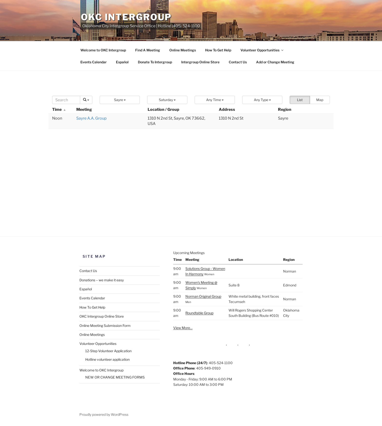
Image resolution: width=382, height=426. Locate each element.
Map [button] (319, 100)
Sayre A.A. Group (91, 118)
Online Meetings (182, 50)
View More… (182, 328)
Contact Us (238, 62)
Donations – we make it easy (101, 280)
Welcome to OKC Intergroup (103, 50)
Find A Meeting (147, 50)
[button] (120, 100)
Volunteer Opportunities (262, 50)
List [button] (300, 100)
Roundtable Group (199, 313)
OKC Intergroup (126, 17)
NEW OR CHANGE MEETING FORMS (115, 377)
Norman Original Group (203, 296)
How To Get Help (218, 50)
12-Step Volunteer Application (108, 351)
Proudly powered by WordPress (103, 414)
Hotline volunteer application (107, 359)
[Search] (66, 100)
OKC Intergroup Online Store (101, 316)
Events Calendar (93, 62)
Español (122, 62)
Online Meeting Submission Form (105, 325)
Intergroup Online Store (200, 62)
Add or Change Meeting (275, 62)
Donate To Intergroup (155, 62)
